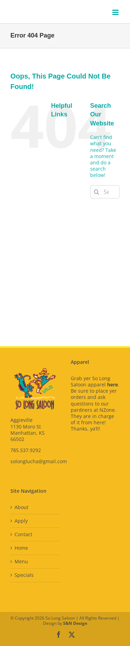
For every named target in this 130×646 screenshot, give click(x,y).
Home (21, 548)
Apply (21, 521)
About (21, 507)
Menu (21, 561)
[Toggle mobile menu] (116, 12)
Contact (23, 534)
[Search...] (105, 191)
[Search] (96, 191)
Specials (24, 575)
